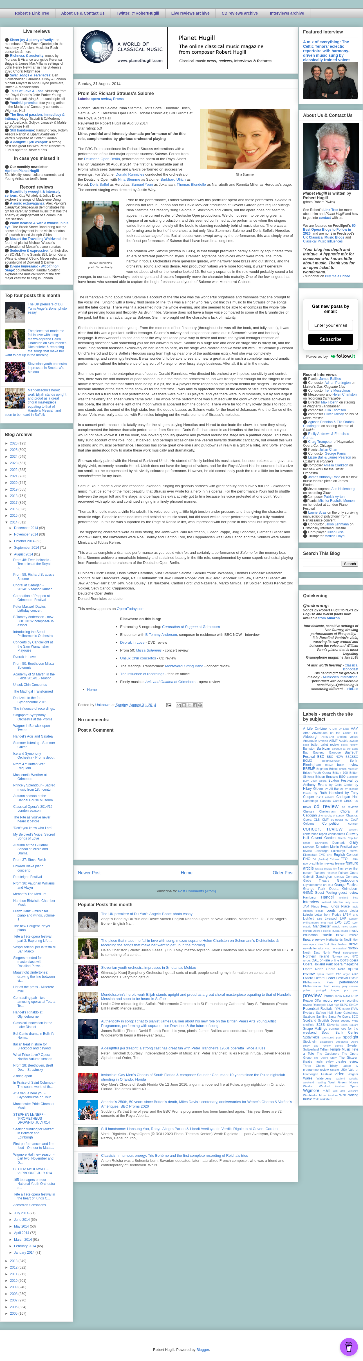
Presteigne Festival (27, 877)
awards (353, 740)
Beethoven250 (331, 760)
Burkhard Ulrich (173, 179)
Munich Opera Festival (317, 930)
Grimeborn (350, 889)
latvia (355, 906)
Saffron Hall (324, 1012)
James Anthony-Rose (324, 477)
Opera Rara (335, 969)
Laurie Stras (316, 512)
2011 (14, 1274)
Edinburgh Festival (344, 850)
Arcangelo (310, 740)
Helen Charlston (344, 394)
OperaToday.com (130, 609)
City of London (336, 815)
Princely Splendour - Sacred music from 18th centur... (34, 787)
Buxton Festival (340, 780)
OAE (315, 960)
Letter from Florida (328, 914)
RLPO (344, 1004)
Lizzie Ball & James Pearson (329, 457)
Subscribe (330, 339)
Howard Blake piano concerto (28, 868)
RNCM (353, 1004)
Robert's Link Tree (32, 13)
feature (340, 863)
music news (333, 935)
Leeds (331, 911)
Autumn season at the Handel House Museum (33, 798)
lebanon (308, 910)
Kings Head (319, 906)
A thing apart (22, 1076)
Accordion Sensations (29, 1205)
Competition (331, 823)
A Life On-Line (315, 729)
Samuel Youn (142, 184)
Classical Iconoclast (350, 667)
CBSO (348, 800)
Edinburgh (321, 850)
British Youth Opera (317, 772)
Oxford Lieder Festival (331, 978)
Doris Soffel (99, 184)
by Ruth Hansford (328, 793)
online (335, 960)
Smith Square (349, 1024)
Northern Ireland (316, 956)
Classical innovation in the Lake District (32, 1025)
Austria (343, 740)
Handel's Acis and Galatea (33, 736)
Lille (319, 918)
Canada (325, 800)
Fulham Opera (348, 872)
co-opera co (339, 819)
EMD (322, 854)
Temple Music (340, 1049)
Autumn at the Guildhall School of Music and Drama (30, 849)
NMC (327, 948)
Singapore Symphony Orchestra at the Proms (32, 717)
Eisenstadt (310, 854)
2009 (14, 1287)
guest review (348, 893)
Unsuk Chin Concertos (30, 685)
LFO (355, 914)
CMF (325, 819)
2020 (14, 483)
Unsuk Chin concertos (138, 658)
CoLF (354, 819)
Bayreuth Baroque (327, 752)
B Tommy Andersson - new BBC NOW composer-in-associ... (33, 621)
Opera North (313, 969)
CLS (317, 819)
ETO (344, 859)
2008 (14, 1294)
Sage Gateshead (346, 1012)
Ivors (355, 902)
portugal (321, 990)
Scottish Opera (328, 1020)
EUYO (307, 863)
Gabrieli (308, 876)
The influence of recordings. (34, 709)
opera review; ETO (329, 974)
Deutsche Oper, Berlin (102, 159)
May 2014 (22, 1226)
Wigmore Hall (316, 1090)
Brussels (332, 776)
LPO (338, 922)
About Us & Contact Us (83, 13)
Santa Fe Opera (339, 1016)
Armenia (323, 740)
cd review (326, 806)
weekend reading (314, 1082)
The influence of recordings (142, 674)
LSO (347, 922)
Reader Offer (312, 1000)
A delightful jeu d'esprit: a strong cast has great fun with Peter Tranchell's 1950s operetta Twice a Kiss (183, 1048)
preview (312, 995)
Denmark (338, 842)
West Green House (343, 1082)
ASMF (333, 740)
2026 (14, 443)
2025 (14, 450)
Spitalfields (311, 1037)
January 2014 (24, 1253)
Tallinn (324, 1049)
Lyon (355, 922)
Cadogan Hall (347, 797)
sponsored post (331, 1037)
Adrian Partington (337, 383)
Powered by (330, 356)
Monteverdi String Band (184, 666)
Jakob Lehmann (337, 524)
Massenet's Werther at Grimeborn (30, 777)
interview (311, 902)
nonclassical (339, 948)
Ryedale (308, 1012)
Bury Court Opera (314, 780)
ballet (314, 744)
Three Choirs (314, 1065)
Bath (306, 752)
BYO (320, 797)
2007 (14, 1300)
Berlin (353, 761)
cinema (322, 815)
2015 (14, 516)
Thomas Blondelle (191, 184)
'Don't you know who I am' (32, 828)
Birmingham (312, 765)
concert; (353, 829)
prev (355, 990)
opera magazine (346, 964)
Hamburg (309, 897)
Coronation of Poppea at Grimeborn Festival (31, 598)
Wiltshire (353, 1090)
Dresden (309, 847)
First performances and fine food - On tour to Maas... (33, 1146)
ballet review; (349, 744)
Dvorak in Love (132, 642)
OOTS (344, 960)
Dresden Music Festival (334, 847)
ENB (330, 854)
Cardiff (337, 800)
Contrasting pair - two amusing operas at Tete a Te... (34, 1002)
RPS (338, 1008)
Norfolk (353, 948)
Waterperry (324, 1078)
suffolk (339, 1045)
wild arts (339, 1090)
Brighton (322, 768)
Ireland (326, 902)
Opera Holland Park (318, 964)
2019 (14, 489)
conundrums (336, 834)
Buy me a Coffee (337, 276)
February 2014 (25, 1246)
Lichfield (308, 918)
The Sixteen (348, 1058)
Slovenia (333, 1024)
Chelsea (308, 811)
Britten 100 (340, 772)
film (335, 868)
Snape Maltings (315, 1029)
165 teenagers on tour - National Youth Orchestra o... (34, 1184)
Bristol (333, 768)
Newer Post (89, 872)
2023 (14, 463)
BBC (320, 757)
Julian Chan (328, 450)
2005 (14, 1313)
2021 (14, 476)
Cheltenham (327, 811)
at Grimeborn (191, 627)
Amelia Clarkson (336, 465)
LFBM (347, 914)
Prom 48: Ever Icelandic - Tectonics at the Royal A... (32, 564)
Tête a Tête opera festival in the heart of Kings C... (34, 1196)
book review (347, 765)
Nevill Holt (351, 939)
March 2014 (23, 1240)
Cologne (308, 823)
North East (311, 952)
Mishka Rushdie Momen (336, 501)
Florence (332, 872)
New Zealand (339, 944)
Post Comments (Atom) (197, 891)
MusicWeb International (340, 677)
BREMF (309, 769)
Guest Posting (326, 893)
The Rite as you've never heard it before (31, 819)
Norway (337, 956)
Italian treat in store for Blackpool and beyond (32, 1046)
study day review (317, 1045)
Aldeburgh (311, 737)
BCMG (307, 760)
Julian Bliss (335, 532)
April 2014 (22, 1233)
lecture (319, 910)
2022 (14, 470)
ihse (355, 897)
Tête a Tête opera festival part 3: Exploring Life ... (32, 938)
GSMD (308, 893)
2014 (14, 522)
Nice (320, 948)
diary (353, 842)
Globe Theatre (316, 880)
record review (333, 1000)
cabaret (329, 797)
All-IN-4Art (328, 736)
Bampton (309, 748)
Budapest (352, 776)
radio (338, 996)
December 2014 (26, 528)
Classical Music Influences (323, 241)
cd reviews (350, 807)
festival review (323, 868)
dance (306, 842)
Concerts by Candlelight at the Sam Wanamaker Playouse (33, 646)
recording (352, 1000)
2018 (14, 496)
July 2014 (22, 1213)
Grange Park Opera (321, 889)
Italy (348, 902)
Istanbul (338, 902)
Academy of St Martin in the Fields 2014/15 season (34, 676)
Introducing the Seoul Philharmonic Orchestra (33, 634)
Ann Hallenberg (343, 489)
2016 (14, 509)
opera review (101, 99)
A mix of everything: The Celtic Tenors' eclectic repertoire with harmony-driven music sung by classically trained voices (326, 51)
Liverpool (331, 918)
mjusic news (340, 926)
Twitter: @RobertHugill (138, 13)
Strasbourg (326, 1041)
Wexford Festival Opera (338, 1086)
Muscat (335, 930)
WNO (343, 1095)
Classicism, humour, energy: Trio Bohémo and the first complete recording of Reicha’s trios (174, 1155)
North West (331, 952)
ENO (306, 859)
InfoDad (352, 689)
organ (346, 974)
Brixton (320, 776)
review (307, 1004)
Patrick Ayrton (334, 497)
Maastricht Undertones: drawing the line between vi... (34, 976)
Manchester (322, 926)
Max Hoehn (329, 402)
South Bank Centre (340, 1033)
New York (324, 944)
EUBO (353, 859)
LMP (343, 918)
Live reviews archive (190, 13)
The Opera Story (325, 1057)
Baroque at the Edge (344, 748)
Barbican (323, 748)
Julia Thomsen (335, 410)
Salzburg (309, 1016)
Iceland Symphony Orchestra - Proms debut (33, 755)
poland (307, 990)
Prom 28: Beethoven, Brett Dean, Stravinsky (33, 1067)
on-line (325, 960)
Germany (352, 876)
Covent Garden (323, 838)
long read (327, 922)
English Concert (346, 855)
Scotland (309, 1020)
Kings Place (340, 906)
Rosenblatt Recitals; (318, 1009)
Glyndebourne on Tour (318, 884)
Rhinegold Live (323, 1004)
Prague (335, 990)
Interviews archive (287, 13)
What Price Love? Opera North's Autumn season (32, 1057)
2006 (14, 1307)
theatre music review (318, 1061)
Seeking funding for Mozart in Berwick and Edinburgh (33, 1133)
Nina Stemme (129, 179)
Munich (353, 926)
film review (345, 868)
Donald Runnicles (130, 174)
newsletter (310, 948)
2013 (14, 1261)
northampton (350, 952)
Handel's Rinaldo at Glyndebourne (27, 1014)
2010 (14, 1281)
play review (350, 986)
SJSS (320, 1025)
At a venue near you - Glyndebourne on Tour (32, 1095)
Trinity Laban (340, 1065)
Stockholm (310, 1041)
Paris (329, 982)
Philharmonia (312, 986)
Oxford (308, 978)
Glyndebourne (347, 881)
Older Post (283, 872)
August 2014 (24, 554)
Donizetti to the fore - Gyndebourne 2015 (29, 700)
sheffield (308, 1024)
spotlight (350, 1037)
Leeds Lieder (348, 910)
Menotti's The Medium (29, 894)
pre (346, 990)
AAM (354, 729)
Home (92, 690)
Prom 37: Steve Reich (29, 860)
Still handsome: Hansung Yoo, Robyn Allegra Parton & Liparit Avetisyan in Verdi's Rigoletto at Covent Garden (189, 1129)
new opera (309, 944)
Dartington (321, 842)
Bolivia (329, 764)
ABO (306, 732)
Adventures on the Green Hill (335, 732)
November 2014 (26, 534)
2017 (14, 503)
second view (349, 1020)
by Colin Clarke (340, 784)
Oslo (355, 974)
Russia (346, 1008)
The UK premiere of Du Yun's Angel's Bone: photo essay (146, 914)
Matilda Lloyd (334, 536)
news (353, 944)
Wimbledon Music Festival (321, 1095)
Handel (327, 897)
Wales (307, 1078)
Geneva (339, 876)
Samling (321, 1016)
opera (353, 960)
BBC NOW (335, 756)
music (344, 930)
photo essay (331, 986)
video (339, 1074)
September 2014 (27, 548)
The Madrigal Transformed (33, 691)
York (316, 1099)
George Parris (335, 453)
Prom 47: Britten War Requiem (29, 766)
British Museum (348, 768)
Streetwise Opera (347, 1041)
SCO (355, 1016)
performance (348, 982)
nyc (346, 956)
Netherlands (334, 939)
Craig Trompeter (320, 442)
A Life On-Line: (339, 728)
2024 (14, 457)
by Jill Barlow (334, 788)
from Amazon (329, 618)
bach (306, 744)
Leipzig (308, 914)
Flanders (320, 872)
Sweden (352, 1045)
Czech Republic (348, 838)
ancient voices (347, 736)
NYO (355, 956)
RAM (346, 996)
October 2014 (24, 541)
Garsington (324, 877)
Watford (340, 1078)
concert (353, 823)
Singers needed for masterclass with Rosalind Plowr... (27, 962)
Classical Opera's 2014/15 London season (33, 809)
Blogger (202, 1350)
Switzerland (311, 1049)
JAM (306, 906)
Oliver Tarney (334, 414)
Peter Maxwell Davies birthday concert (29, 609)
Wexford (308, 1086)
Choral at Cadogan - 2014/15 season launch (32, 587)
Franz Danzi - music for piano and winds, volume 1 (34, 915)
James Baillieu (330, 379)
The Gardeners (328, 1053)
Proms (118, 99)
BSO (342, 776)
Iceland (343, 897)
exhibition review (323, 863)
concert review (322, 829)
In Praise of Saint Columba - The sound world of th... (34, 1084)
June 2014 (22, 1220)
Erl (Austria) (320, 859)
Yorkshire (326, 1099)
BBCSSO (352, 756)
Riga (336, 1004)
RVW (354, 1008)
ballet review (330, 744)
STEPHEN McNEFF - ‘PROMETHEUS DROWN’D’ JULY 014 (31, 1119)
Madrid (307, 926)
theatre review (347, 1061)
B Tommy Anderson (161, 634)
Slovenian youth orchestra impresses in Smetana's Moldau (148, 967)
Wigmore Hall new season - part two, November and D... (34, 1159)
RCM (354, 996)
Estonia (334, 859)
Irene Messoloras (338, 391)
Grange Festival (346, 885)
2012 (14, 1267)
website (353, 1078)
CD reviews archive (240, 13)
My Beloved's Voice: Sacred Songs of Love (34, 836)
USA (344, 1069)
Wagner (353, 1074)
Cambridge (310, 800)
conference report (315, 834)
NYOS (307, 960)
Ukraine (334, 1069)
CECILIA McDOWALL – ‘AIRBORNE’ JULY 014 (32, 1171)
